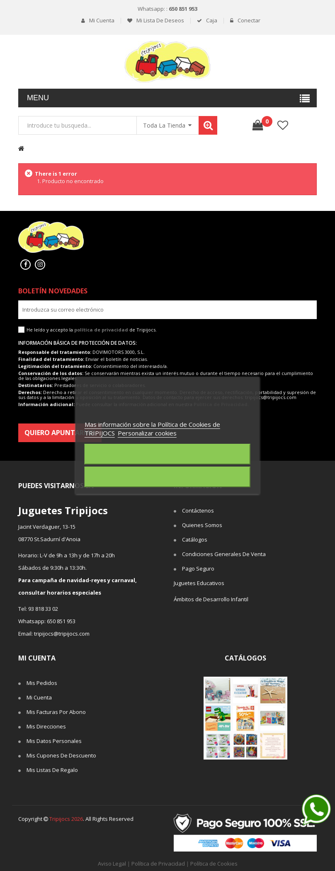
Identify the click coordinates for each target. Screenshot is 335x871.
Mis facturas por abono (56, 712)
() (264, 121)
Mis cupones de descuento (61, 755)
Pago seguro (198, 568)
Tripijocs (66, 819)
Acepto (167, 477)
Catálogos (194, 539)
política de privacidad (101, 330)
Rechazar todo (167, 454)
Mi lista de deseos (159, 21)
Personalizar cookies (147, 433)
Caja (211, 21)
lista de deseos (282, 125)
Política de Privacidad (158, 863)
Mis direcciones (46, 726)
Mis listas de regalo (52, 770)
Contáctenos (198, 510)
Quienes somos (202, 525)
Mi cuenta (101, 21)
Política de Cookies (214, 863)
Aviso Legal (112, 863)
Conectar (248, 21)
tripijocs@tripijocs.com (62, 633)
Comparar (307, 125)
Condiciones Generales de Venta (224, 554)
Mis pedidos (42, 683)
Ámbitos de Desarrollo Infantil (211, 599)
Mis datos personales (54, 741)
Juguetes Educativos (199, 583)
